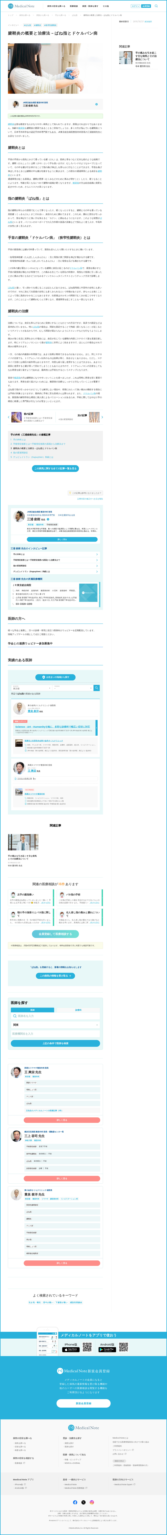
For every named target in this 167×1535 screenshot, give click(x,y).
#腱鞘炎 (37, 25)
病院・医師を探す (90, 6)
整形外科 (40, 524)
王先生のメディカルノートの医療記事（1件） (44, 1110)
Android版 (21, 1488)
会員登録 (146, 6)
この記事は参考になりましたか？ (87, 493)
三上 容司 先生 (34, 1136)
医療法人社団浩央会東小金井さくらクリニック (44, 740)
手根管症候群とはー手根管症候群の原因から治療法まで (38, 444)
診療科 (78, 1010)
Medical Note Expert (124, 1484)
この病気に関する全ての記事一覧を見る (55, 468)
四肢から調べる (42, 15)
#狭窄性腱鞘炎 (50, 25)
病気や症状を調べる (56, 6)
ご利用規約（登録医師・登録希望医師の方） (131, 1465)
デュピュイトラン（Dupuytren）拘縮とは (32, 457)
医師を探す (69, 1446)
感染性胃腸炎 (76, 1302)
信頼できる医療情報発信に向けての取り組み (131, 1442)
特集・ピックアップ (73, 1459)
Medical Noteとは (120, 1438)
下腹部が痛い (62, 1302)
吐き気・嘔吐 (35, 1302)
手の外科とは (18, 439)
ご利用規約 (117, 1446)
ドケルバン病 (76, 268)
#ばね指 (27, 25)
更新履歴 (148, 21)
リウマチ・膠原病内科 (50, 1199)
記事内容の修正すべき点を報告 (90, 498)
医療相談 (74, 6)
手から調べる (60, 15)
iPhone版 (20, 1484)
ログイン (135, 6)
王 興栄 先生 (32, 1072)
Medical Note (71, 1484)
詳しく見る (62, 1120)
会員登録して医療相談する (55, 934)
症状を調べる (20, 1446)
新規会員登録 (83, 1403)
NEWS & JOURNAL (72, 1463)
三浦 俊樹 (38, 519)
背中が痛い (48, 1302)
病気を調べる (24, 15)
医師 (32, 1010)
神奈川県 (28, 1140)
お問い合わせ (119, 1454)
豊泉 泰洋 (33, 711)
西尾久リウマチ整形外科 (35, 794)
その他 (106, 6)
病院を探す (69, 1443)
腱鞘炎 (11, 124)
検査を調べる (20, 1450)
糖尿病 (21, 128)
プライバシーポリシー (123, 1450)
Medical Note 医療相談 (76, 1488)
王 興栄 (32, 770)
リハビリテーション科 (69, 1199)
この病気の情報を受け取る (55, 975)
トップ (10, 15)
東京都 (30, 524)
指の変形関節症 (19, 452)
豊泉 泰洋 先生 (34, 1194)
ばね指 (74, 15)
